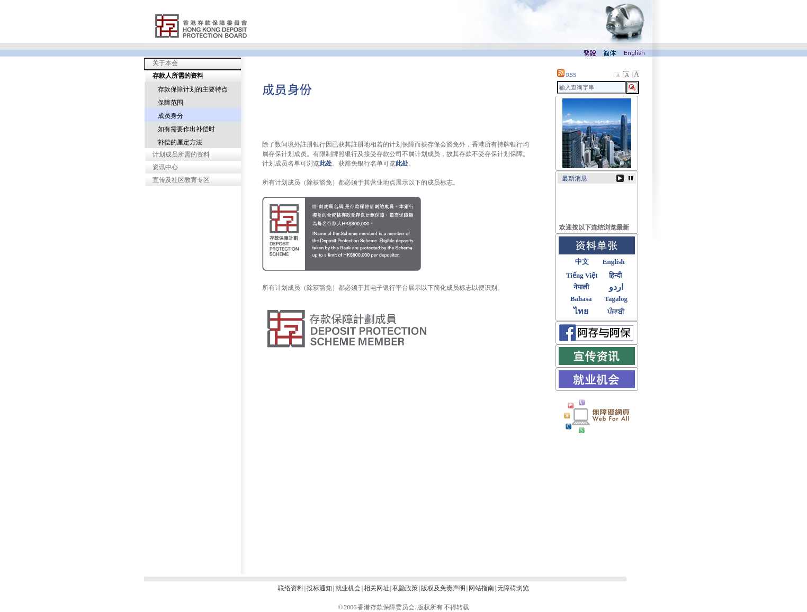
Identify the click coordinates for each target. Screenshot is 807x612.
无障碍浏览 (513, 588)
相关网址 (376, 588)
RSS (566, 74)
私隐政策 (405, 588)
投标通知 (319, 588)
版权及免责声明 (443, 588)
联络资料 (290, 588)
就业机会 (348, 588)
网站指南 (481, 588)
